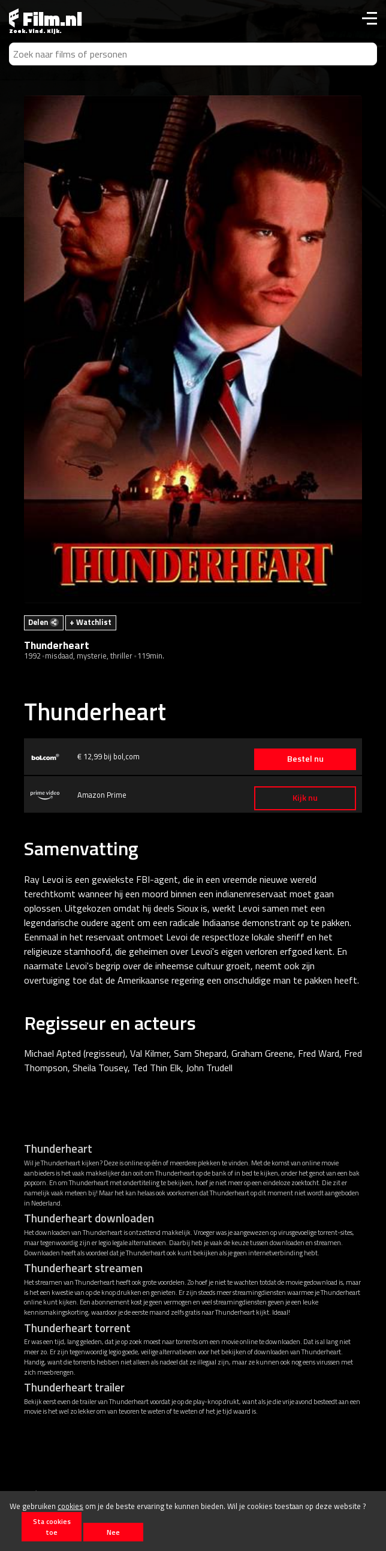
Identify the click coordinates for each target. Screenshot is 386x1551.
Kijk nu (305, 797)
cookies (70, 1506)
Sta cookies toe (52, 1526)
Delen (43, 622)
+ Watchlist (90, 622)
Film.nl (45, 18)
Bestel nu (305, 758)
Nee (113, 1532)
